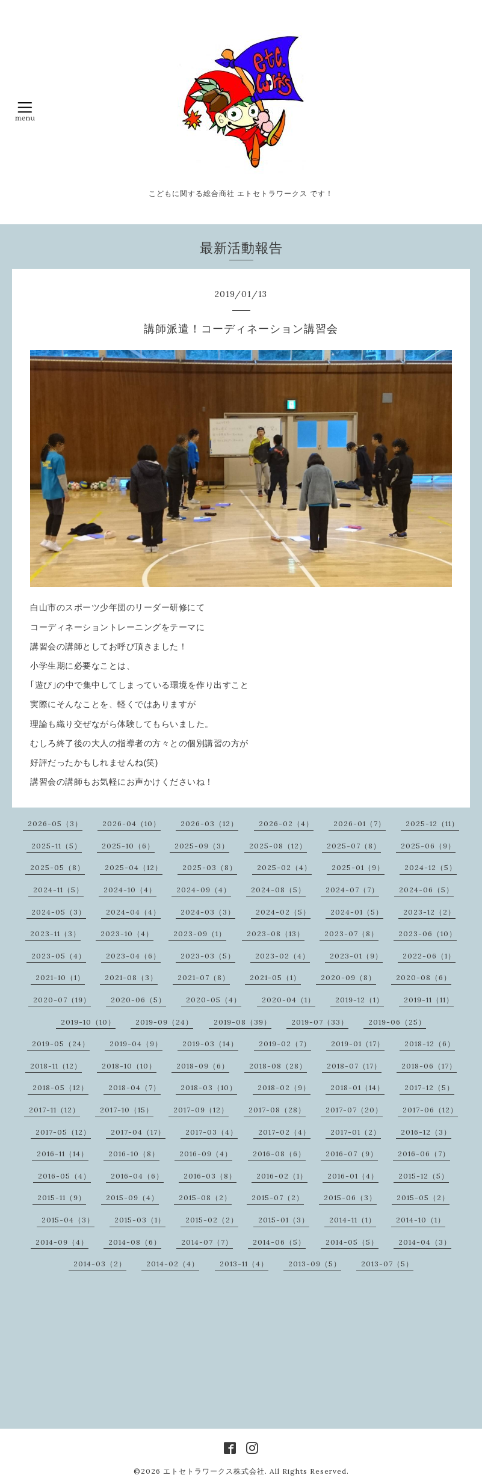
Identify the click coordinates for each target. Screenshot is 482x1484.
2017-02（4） (284, 1131)
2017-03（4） (211, 1131)
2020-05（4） (213, 999)
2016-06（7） (424, 1153)
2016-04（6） (137, 1175)
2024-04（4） (133, 911)
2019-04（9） (136, 1043)
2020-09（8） (348, 977)
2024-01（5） (356, 911)
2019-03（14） (210, 1043)
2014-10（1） (420, 1219)
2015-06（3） (350, 1197)
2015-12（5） (423, 1175)
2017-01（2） (355, 1131)
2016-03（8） (210, 1175)
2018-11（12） (56, 1065)
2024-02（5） (283, 911)
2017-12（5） (429, 1087)
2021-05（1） (275, 977)
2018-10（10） (129, 1065)
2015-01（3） (283, 1219)
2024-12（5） (430, 867)
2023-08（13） (275, 933)
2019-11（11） (429, 999)
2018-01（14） (357, 1087)
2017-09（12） (201, 1109)
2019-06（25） (397, 1021)
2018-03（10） (209, 1087)
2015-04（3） (68, 1219)
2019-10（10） (88, 1021)
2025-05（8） (57, 867)
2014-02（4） (172, 1263)
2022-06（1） (429, 955)
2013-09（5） (314, 1263)
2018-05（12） (60, 1087)
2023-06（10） (427, 933)
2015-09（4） (132, 1197)
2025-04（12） (133, 867)
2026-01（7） (359, 823)
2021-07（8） (204, 977)
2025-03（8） (209, 867)
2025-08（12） (278, 845)
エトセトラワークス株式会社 (214, 1471)
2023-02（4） (282, 955)
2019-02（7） (285, 1043)
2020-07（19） (62, 999)
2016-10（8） (133, 1153)
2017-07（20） (354, 1109)
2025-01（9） (358, 867)
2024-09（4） (203, 889)
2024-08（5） (278, 889)
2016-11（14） (62, 1153)
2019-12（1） (359, 999)
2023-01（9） (356, 955)
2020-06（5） (138, 999)
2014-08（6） (134, 1241)
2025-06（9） (428, 845)
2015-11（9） (61, 1197)
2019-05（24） (61, 1043)
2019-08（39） (242, 1021)
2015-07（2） (278, 1197)
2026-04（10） (131, 823)
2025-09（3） (202, 845)
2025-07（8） (354, 845)
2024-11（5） (58, 889)
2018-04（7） (134, 1087)
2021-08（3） (131, 977)
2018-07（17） (354, 1065)
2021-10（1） (60, 977)
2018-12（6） (429, 1043)
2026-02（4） (286, 823)
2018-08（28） (278, 1065)
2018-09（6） (202, 1065)
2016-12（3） (426, 1131)
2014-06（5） (279, 1241)
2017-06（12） (430, 1109)
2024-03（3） (208, 911)
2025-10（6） (128, 845)
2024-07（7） (352, 889)
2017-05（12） (63, 1131)
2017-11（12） (54, 1109)
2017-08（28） (277, 1109)
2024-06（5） (426, 889)
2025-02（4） (284, 867)
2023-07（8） (351, 933)
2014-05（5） (352, 1241)
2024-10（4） (130, 889)
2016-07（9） (352, 1153)
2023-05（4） (58, 955)
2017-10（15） (126, 1109)
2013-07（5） (387, 1263)
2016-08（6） (279, 1153)
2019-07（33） (319, 1021)
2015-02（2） (211, 1219)
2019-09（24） (164, 1021)
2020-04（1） (288, 999)
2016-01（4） (352, 1175)
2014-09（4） (62, 1241)
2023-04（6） (133, 955)
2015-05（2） (423, 1197)
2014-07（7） (207, 1241)
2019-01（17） (358, 1043)
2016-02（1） (281, 1175)
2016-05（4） (64, 1175)
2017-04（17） (138, 1131)
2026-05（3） (55, 823)
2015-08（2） (205, 1197)
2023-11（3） (55, 933)
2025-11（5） (56, 845)
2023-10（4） (126, 933)
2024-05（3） (58, 911)
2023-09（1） (199, 933)
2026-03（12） (209, 823)
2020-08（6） (423, 977)
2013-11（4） (244, 1263)
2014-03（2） (99, 1263)
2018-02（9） (284, 1087)
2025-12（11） (432, 823)
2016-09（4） (205, 1153)
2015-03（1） (139, 1219)
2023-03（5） (208, 955)
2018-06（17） (429, 1065)
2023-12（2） (429, 911)
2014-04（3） (424, 1241)
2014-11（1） (352, 1219)
